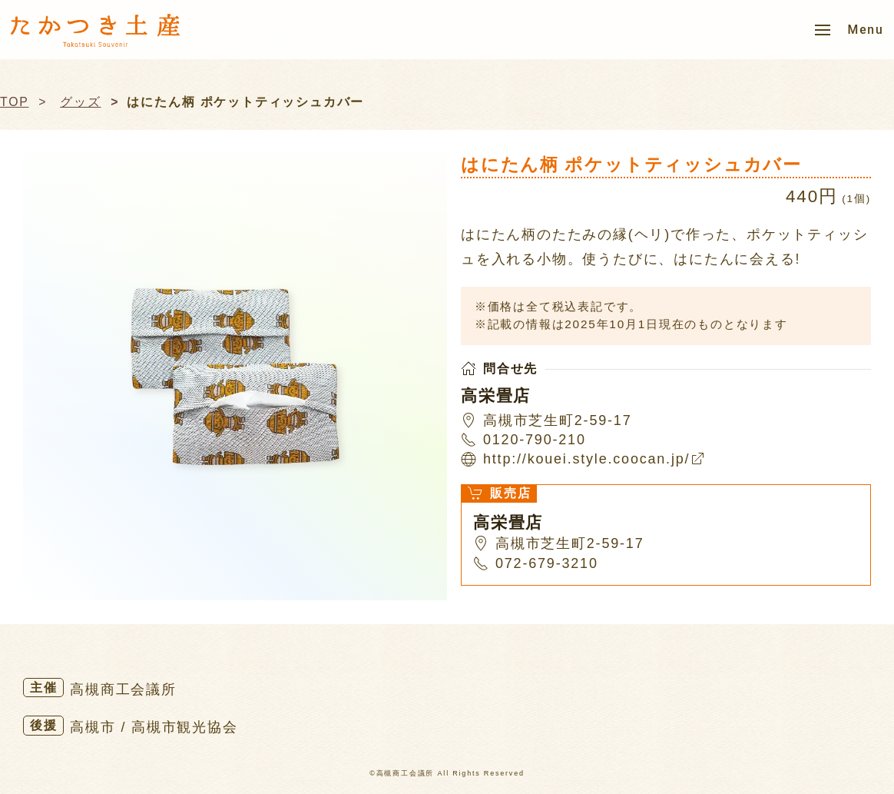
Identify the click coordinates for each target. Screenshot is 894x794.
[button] (849, 30)
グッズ (80, 101)
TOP (14, 101)
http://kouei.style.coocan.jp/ (594, 459)
